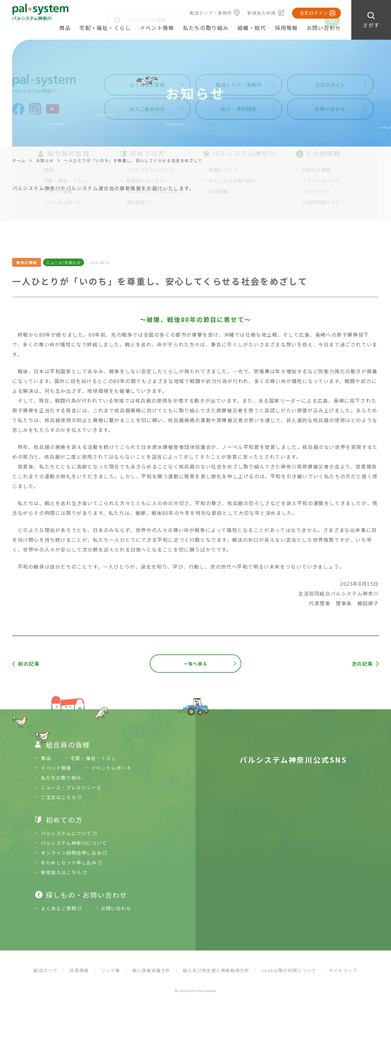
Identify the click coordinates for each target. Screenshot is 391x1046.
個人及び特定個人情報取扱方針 (216, 970)
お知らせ (45, 160)
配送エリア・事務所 (211, 13)
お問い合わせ (324, 27)
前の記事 (28, 664)
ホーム (19, 160)
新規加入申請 (261, 13)
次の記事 (362, 664)
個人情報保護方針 (151, 970)
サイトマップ (343, 970)
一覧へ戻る (195, 663)
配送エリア (45, 970)
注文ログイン (314, 13)
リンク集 (110, 970)
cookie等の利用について (289, 970)
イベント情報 (157, 27)
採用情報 (286, 27)
